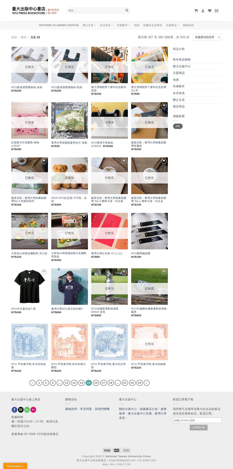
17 (103, 382)
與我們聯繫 (102, 408)
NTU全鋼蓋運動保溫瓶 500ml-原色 (104, 310)
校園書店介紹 (149, 408)
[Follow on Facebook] (14, 410)
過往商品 (179, 106)
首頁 (14, 37)
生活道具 (106, 25)
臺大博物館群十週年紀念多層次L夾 (148, 89)
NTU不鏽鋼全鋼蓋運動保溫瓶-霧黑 (149, 310)
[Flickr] (33, 410)
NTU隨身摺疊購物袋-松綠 (66, 87)
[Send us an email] (21, 410)
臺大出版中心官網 (140, 413)
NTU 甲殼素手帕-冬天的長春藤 (28, 366)
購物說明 (188, 25)
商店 (23, 37)
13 (74, 382)
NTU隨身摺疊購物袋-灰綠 (26, 87)
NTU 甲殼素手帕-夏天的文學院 (108, 366)
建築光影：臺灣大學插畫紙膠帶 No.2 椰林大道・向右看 (108, 200)
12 (66, 382)
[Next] (147, 383)
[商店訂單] (207, 37)
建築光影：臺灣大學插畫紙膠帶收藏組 (148, 144)
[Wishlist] (210, 10)
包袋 (137, 25)
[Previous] (32, 383)
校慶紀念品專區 (152, 25)
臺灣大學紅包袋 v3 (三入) (106, 253)
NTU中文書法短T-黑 (23, 308)
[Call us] (27, 410)
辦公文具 (89, 25)
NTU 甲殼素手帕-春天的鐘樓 (148, 364)
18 (110, 382)
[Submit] (127, 11)
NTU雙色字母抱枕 (102, 142)
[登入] (203, 10)
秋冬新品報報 (182, 59)
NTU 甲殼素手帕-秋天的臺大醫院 (68, 366)
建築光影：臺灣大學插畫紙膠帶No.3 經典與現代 (28, 200)
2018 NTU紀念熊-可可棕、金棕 (69, 200)
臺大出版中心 (182, 66)
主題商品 (172, 25)
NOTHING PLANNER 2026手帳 (59, 25)
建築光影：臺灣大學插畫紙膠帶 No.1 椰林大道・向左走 (148, 200)
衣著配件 (123, 25)
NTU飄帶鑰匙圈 (140, 253)
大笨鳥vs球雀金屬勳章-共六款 (29, 253)
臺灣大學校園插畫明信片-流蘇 (69, 142)
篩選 (178, 126)
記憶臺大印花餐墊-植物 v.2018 (25, 144)
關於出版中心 (128, 408)
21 (125, 382)
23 (139, 382)
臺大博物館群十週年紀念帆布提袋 (108, 89)
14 (81, 382)
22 (132, 382)
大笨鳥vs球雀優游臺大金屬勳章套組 (68, 255)
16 (96, 382)
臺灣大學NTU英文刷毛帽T (67, 308)
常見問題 (86, 408)
